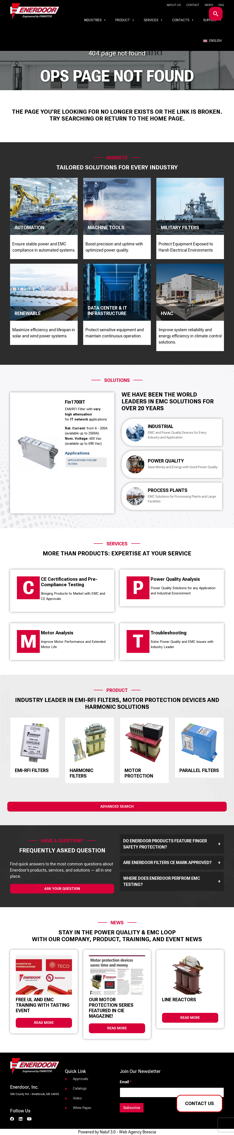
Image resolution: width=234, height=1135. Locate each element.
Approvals (80, 1079)
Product (125, 20)
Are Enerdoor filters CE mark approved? (172, 862)
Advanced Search (117, 806)
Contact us (199, 1103)
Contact (192, 5)
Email (126, 1082)
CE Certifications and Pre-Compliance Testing (69, 581)
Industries (95, 20)
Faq (221, 5)
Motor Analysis (57, 633)
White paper (82, 1108)
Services (153, 20)
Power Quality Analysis (175, 579)
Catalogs (80, 1088)
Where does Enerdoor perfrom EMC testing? (172, 881)
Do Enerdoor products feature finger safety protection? (172, 843)
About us (174, 5)
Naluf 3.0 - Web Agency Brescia (128, 1132)
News (209, 5)
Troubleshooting (168, 633)
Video (77, 1098)
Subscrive (131, 1107)
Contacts (183, 20)
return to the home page (143, 118)
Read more (44, 1023)
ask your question (62, 889)
